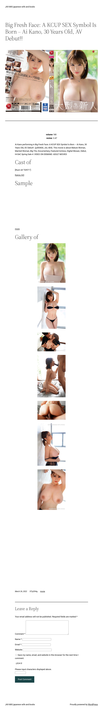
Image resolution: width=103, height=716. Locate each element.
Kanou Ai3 (19, 175)
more (17, 229)
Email (18, 647)
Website (18, 652)
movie (42, 591)
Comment (20, 636)
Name (18, 642)
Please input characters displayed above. (33, 672)
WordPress (93, 707)
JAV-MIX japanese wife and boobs (20, 7)
